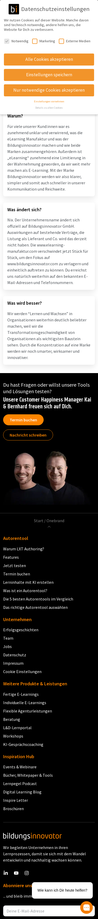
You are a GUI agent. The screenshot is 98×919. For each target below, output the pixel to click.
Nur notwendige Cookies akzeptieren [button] (49, 90)
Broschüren (13, 808)
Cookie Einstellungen (22, 671)
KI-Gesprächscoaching (23, 744)
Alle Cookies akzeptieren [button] (49, 59)
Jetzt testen (14, 565)
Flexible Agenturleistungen (27, 711)
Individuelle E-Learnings (24, 702)
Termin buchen (23, 419)
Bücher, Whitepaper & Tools (28, 775)
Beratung (11, 719)
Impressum (13, 663)
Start (38, 520)
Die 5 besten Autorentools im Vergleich (38, 599)
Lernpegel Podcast (20, 783)
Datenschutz (14, 654)
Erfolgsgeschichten (20, 629)
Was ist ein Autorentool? (25, 590)
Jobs (7, 646)
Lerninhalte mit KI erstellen (28, 582)
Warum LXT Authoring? (23, 548)
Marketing (43, 41)
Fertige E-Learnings (21, 694)
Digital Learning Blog (22, 791)
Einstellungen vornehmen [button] (49, 101)
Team (8, 638)
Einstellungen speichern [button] (49, 75)
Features (11, 557)
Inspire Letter (15, 800)
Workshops (13, 736)
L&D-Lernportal (17, 727)
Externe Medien (74, 41)
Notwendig (16, 41)
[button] (86, 907)
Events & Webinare (20, 766)
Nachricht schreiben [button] (28, 435)
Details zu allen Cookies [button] (49, 107)
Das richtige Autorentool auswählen (35, 607)
